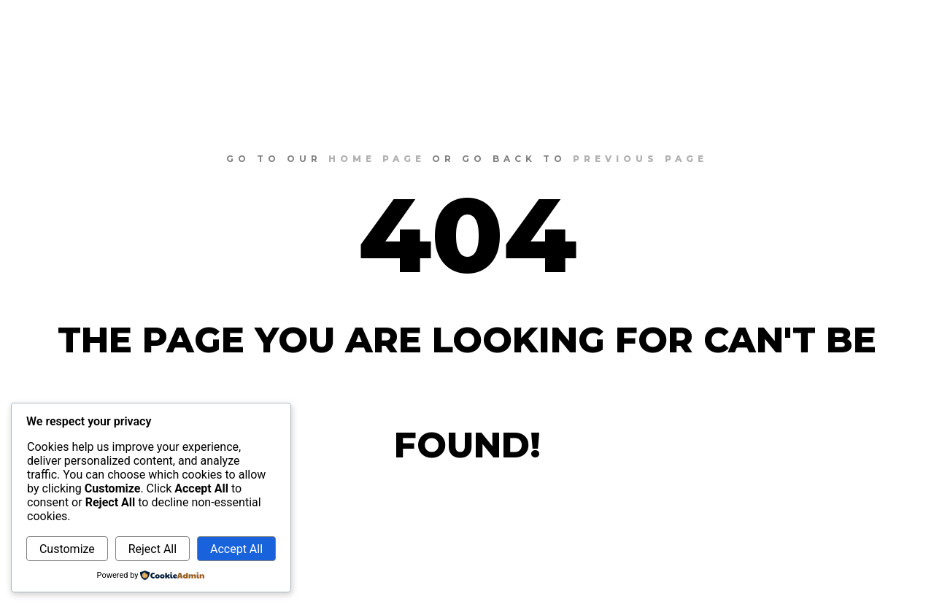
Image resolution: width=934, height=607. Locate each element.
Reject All (152, 549)
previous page (640, 158)
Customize (67, 549)
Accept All (236, 549)
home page (376, 158)
